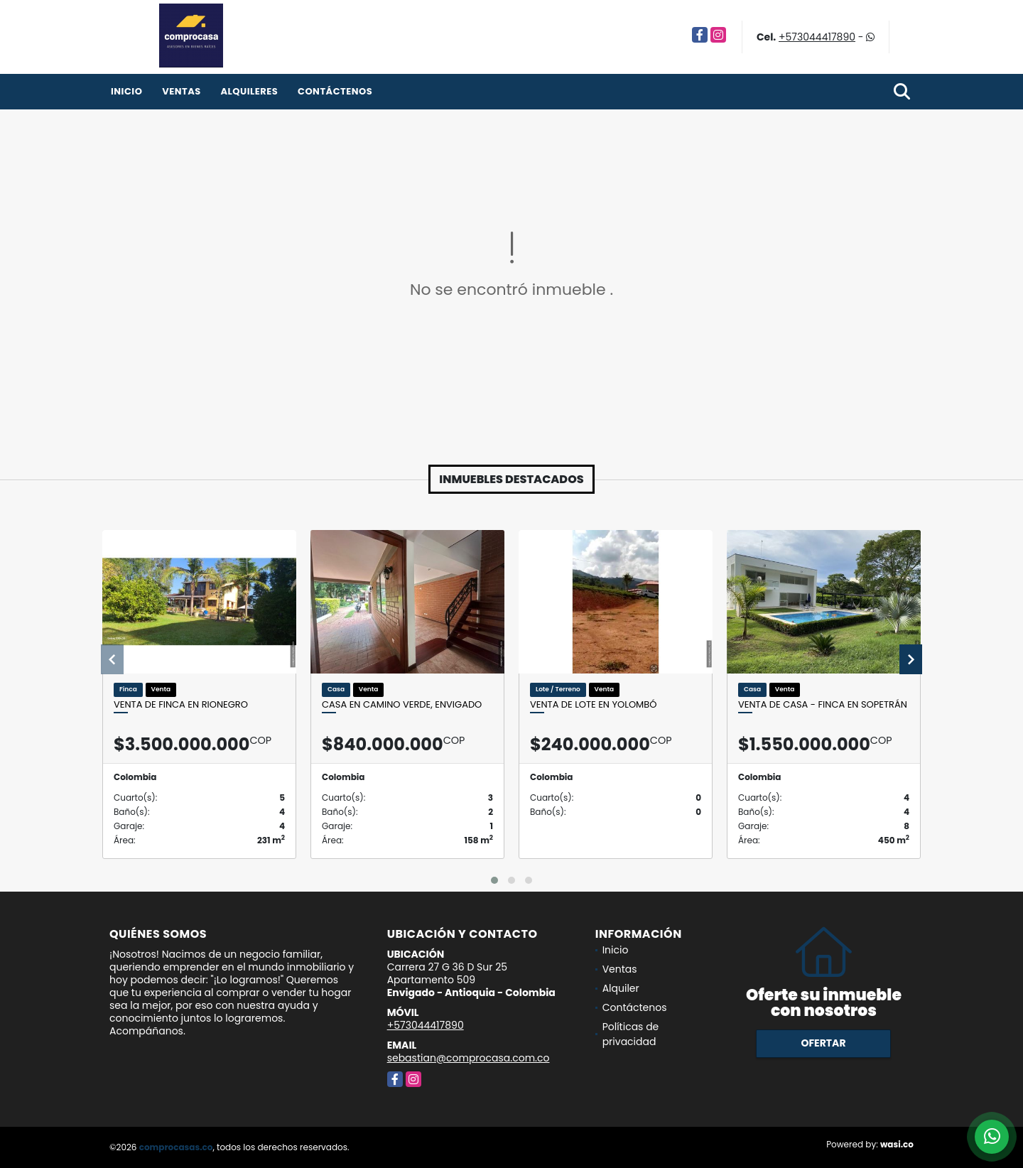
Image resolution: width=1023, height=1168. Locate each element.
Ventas (181, 91)
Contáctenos (335, 91)
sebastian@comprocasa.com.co (468, 1058)
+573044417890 (817, 37)
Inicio (126, 91)
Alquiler (620, 988)
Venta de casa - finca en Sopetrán (822, 704)
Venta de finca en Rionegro (181, 704)
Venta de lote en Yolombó (593, 704)
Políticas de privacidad (630, 1034)
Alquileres (249, 91)
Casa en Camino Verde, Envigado (402, 704)
